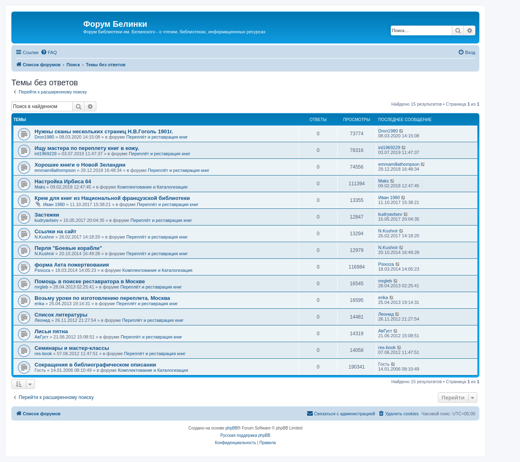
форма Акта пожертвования (72, 265)
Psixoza (42, 270)
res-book (43, 353)
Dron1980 (44, 136)
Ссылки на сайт (55, 231)
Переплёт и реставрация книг (157, 136)
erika (39, 303)
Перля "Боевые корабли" (68, 248)
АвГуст (41, 336)
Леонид (42, 320)
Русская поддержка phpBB (245, 435)
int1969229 (45, 153)
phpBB (231, 428)
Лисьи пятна (51, 331)
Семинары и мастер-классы (72, 348)
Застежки (47, 215)
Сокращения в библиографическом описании (95, 365)
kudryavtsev (46, 220)
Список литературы (61, 315)
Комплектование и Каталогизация (152, 186)
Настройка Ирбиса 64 (63, 181)
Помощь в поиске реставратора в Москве (90, 281)
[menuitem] (49, 52)
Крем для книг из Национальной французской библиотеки (112, 198)
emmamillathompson (55, 170)
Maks (40, 186)
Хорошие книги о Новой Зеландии (80, 165)
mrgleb (41, 286)
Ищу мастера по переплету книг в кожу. (87, 148)
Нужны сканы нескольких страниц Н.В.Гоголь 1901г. (104, 131)
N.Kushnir (44, 236)
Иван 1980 (54, 204)
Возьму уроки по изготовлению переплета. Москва (102, 298)
